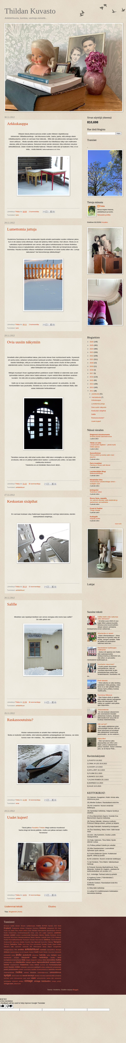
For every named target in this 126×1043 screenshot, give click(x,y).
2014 (92, 384)
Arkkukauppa (17, 123)
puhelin (20, 969)
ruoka (19, 972)
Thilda (102, 206)
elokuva (6, 952)
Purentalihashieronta (15, 939)
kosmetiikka (51, 960)
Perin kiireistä (102, 681)
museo (11, 967)
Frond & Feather (96, 508)
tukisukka (42, 975)
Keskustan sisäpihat (22, 501)
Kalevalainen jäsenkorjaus (46, 930)
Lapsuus (50, 933)
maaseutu (24, 964)
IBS (56, 928)
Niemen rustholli (41, 937)
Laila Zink (38, 933)
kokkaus (40, 960)
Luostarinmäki (25, 935)
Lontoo (18, 935)
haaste (26, 952)
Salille (12, 604)
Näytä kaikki (118, 523)
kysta (14, 962)
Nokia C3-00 (51, 937)
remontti (58, 969)
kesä (59, 957)
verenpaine (7, 981)
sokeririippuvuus (43, 972)
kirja (23, 960)
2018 (92, 370)
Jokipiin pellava (22, 930)
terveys (31, 975)
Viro (15, 950)
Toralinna (6, 944)
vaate (33, 978)
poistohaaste (13, 969)
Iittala (59, 928)
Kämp (32, 933)
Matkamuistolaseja (96, 473)
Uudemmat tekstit (13, 906)
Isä (9, 930)
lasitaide (53, 962)
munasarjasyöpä (55, 965)
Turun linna (25, 944)
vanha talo (50, 978)
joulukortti (27, 955)
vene (17, 803)
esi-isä (22, 952)
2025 (92, 345)
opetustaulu (30, 967)
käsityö (28, 962)
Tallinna (50, 942)
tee (21, 975)
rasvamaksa (27, 969)
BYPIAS (44, 926)
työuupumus (18, 978)
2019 (92, 366)
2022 (92, 356)
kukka (58, 960)
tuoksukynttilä (50, 975)
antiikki (18, 898)
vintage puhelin (56, 981)
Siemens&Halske (56, 939)
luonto (6, 964)
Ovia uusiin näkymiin (23, 342)
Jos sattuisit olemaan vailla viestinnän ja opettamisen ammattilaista (103, 501)
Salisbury (47, 940)
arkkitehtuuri (20, 487)
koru (44, 960)
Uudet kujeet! (17, 817)
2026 (92, 342)
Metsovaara (14, 937)
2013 (92, 387)
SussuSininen (95, 453)
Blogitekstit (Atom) (15, 912)
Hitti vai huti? (102, 724)
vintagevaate (8, 984)
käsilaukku (20, 962)
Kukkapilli (94, 517)
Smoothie (28, 942)
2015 (92, 380)
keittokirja (43, 957)
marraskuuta (96, 397)
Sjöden (22, 942)
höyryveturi (51, 952)
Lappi (44, 933)
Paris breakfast (96, 463)
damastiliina (51, 949)
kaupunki (26, 957)
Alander (17, 926)
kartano (54, 955)
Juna (29, 930)
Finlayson (28, 928)
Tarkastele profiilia (103, 215)
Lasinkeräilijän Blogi (98, 471)
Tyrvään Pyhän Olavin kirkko (51, 944)
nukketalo (24, 967)
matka (32, 965)
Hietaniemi (50, 928)
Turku (20, 944)
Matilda (47, 935)
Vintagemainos (8, 949)
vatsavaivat (58, 978)
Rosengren (26, 939)
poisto (6, 969)
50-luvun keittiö (9, 926)
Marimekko (34, 935)
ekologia (58, 949)
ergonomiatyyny (14, 952)
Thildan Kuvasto (30, 11)
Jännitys (34, 930)
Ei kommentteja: (35, 484)
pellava (43, 967)
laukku (58, 962)
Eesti (59, 926)
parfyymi (37, 967)
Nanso (33, 937)
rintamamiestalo (9, 972)
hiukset (31, 952)
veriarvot (15, 981)
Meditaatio (53, 935)
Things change (95, 510)
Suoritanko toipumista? (106, 664)
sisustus (33, 972)
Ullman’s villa (8, 946)
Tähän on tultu (95, 443)
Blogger (75, 990)
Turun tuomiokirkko (35, 944)
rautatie (33, 969)
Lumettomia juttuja (22, 229)
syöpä (7, 975)
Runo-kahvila (39, 939)
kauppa (16, 957)
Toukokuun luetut (96, 492)
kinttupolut (94, 490)
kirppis (28, 960)
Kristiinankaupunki (24, 933)
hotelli (36, 952)
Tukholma (13, 944)
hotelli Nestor (43, 952)
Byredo (50, 926)
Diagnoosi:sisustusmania (100, 435)
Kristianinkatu (13, 933)
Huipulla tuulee (95, 518)
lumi (17, 215)
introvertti (58, 952)
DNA (55, 926)
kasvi (59, 955)
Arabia (38, 926)
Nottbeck (58, 937)
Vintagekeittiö (57, 946)
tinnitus (37, 975)
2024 (92, 349)
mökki (17, 967)
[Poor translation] (9, 1006)
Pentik (6, 939)
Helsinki (42, 928)
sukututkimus (55, 972)
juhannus (35, 955)
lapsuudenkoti (43, 962)
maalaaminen (14, 965)
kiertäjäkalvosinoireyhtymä (12, 960)
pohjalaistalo (57, 967)
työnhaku (6, 978)
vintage (28, 980)
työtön (11, 978)
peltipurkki (49, 967)
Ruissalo (32, 939)
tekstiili (25, 976)
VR (31, 946)
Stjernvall (37, 942)
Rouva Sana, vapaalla (98, 498)
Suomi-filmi (44, 942)
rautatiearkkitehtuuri (42, 969)
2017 (92, 373)
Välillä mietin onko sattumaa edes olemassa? (108, 618)
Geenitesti (36, 928)
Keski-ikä (58, 930)
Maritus (41, 935)
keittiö (34, 957)
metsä (36, 965)
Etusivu (52, 906)
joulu (19, 954)
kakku (48, 955)
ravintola (51, 969)
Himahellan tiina (96, 480)
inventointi (7, 955)
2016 (92, 377)
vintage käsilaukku (42, 981)
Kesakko (104, 222)
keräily (53, 957)
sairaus (26, 972)
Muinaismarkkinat (24, 937)
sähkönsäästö (16, 975)
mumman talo (44, 965)
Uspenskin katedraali (21, 946)
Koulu (6, 933)
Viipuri (50, 946)
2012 (92, 391)
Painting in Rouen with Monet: (100, 465)
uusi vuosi (26, 978)
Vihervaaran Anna (39, 946)
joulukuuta (96, 394)
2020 (92, 363)
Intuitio (6, 930)
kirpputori (34, 960)
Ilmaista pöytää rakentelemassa (101, 436)
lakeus (34, 962)
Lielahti (12, 935)
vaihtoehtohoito (41, 978)
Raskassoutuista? (20, 720)
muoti (6, 967)
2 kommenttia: (34, 212)
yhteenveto (17, 983)
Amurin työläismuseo (28, 926)
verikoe (21, 981)
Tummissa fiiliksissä (105, 695)
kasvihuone (7, 957)
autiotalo (43, 950)
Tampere (57, 942)
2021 (92, 359)
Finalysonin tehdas (18, 928)
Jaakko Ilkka (14, 930)
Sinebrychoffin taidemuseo (11, 942)
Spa (32, 942)
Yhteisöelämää (103, 710)
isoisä (13, 955)
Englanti (7, 928)
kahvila (42, 955)
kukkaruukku (8, 962)
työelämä (58, 975)
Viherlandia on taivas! (105, 633)
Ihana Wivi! (102, 739)
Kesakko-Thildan (38, 828)
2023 (92, 352)
